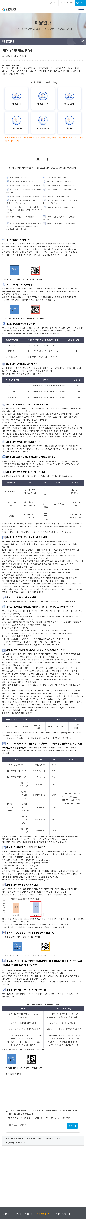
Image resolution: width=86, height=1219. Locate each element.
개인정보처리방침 (44, 1214)
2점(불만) (52, 1118)
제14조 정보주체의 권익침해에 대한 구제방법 (61, 207)
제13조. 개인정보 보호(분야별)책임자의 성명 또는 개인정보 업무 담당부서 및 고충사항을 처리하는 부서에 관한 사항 (24, 210)
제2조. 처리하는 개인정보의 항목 (57, 178)
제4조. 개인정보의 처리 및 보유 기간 (59, 182)
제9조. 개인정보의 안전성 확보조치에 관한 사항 (25, 196)
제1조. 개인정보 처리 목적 (18, 178)
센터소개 (5, 1214)
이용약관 (28, 1214)
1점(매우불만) (66, 1118)
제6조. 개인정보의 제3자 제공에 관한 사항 (60, 186)
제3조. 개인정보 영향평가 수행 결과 (21, 182)
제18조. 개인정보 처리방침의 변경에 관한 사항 (62, 224)
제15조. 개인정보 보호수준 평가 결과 (22, 217)
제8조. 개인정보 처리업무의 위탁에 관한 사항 (61, 189)
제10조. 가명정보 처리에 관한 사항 (58, 196)
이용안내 (17, 1214)
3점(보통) (40, 1118)
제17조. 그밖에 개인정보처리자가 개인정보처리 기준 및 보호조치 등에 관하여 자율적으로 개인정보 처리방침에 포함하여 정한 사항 (23, 226)
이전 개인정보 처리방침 (12, 1074)
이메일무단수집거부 (64, 1214)
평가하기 (72, 1126)
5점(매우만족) (13, 1118)
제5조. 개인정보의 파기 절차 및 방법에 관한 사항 (26, 185)
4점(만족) (27, 1118)
